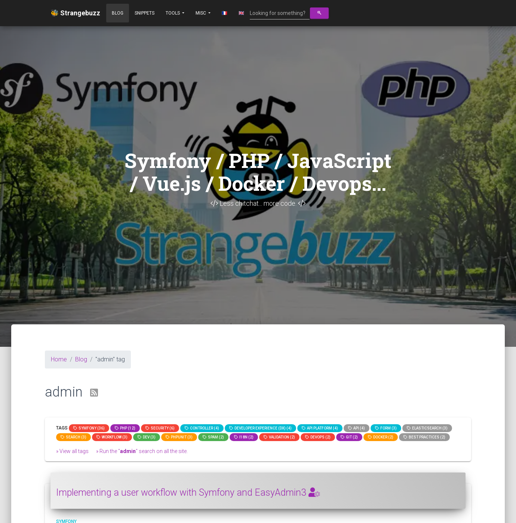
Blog (117, 13)
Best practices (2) (424, 437)
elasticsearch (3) (427, 428)
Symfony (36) (89, 428)
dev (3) (147, 437)
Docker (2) (380, 437)
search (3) (73, 437)
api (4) (356, 428)
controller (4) (202, 428)
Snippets (144, 13)
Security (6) (160, 428)
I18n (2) (244, 437)
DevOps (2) (318, 437)
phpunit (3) (179, 437)
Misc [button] (201, 13)
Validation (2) (279, 437)
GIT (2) (349, 437)
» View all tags (72, 451)
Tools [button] (173, 13)
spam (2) (213, 437)
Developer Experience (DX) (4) (260, 428)
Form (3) (386, 428)
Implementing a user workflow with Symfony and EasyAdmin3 (188, 492)
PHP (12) (125, 428)
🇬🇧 (241, 13)
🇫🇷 (224, 13)
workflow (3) (112, 437)
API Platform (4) (320, 428)
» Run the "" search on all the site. (142, 451)
